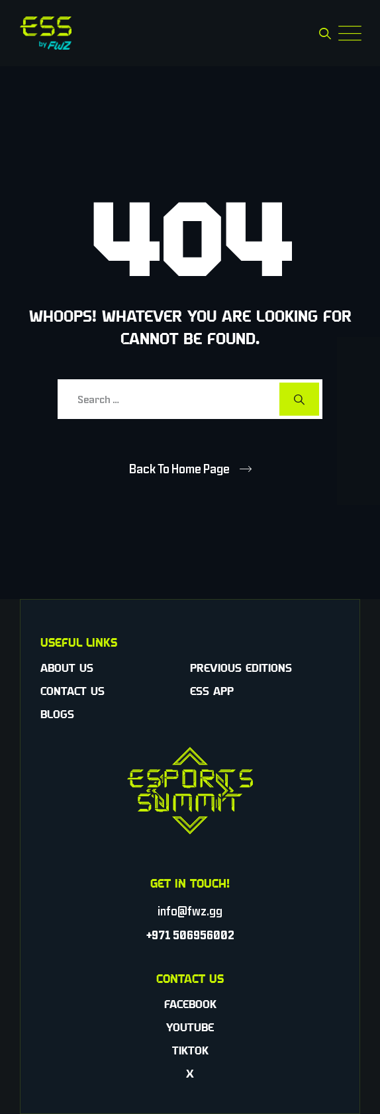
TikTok (190, 1050)
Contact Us (72, 691)
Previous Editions (241, 667)
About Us (66, 667)
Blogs (57, 714)
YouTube (190, 1027)
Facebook (190, 1004)
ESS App (212, 691)
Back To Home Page (179, 468)
